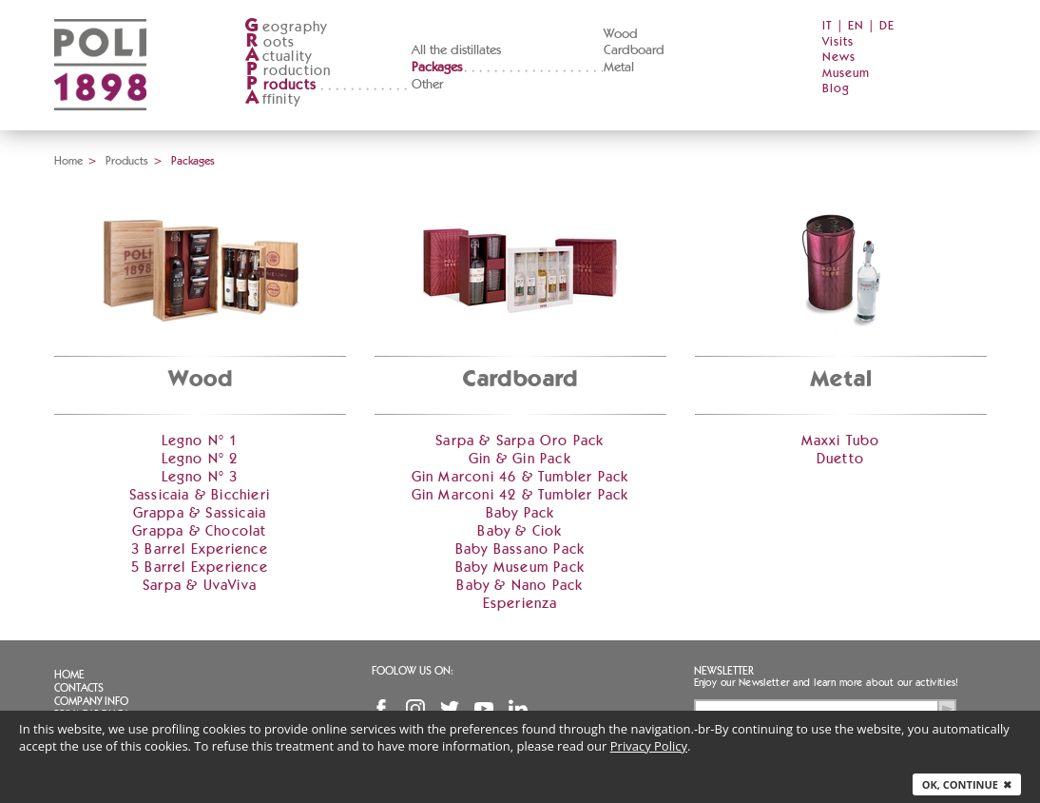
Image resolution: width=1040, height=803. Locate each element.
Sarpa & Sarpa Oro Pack (519, 441)
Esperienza (520, 604)
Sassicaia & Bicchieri (199, 495)
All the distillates (456, 50)
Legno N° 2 (200, 459)
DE (887, 26)
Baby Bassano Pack (520, 549)
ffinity (272, 99)
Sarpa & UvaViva (200, 585)
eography (286, 27)
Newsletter (724, 670)
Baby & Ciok (519, 531)
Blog (836, 89)
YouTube (483, 708)
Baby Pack (520, 513)
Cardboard (634, 50)
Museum (846, 74)
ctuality (278, 56)
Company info (91, 701)
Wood (621, 34)
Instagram (415, 708)
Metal (619, 67)
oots (270, 42)
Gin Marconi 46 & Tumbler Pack (520, 477)
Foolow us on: (412, 670)
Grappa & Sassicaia (200, 513)
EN (856, 26)
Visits (838, 42)
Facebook (381, 708)
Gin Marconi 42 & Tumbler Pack (520, 495)
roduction (288, 71)
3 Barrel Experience (199, 549)
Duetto (840, 459)
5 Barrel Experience (199, 567)
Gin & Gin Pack (520, 459)
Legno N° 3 (200, 477)
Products (127, 160)
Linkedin (518, 708)
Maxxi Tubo (840, 441)
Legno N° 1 (200, 441)
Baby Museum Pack (520, 567)
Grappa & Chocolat (199, 531)
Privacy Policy (648, 745)
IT (827, 26)
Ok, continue (966, 784)
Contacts (79, 688)
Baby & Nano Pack (519, 585)
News (839, 57)
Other (427, 84)
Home (68, 160)
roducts (280, 85)
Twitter (449, 708)
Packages (437, 67)
